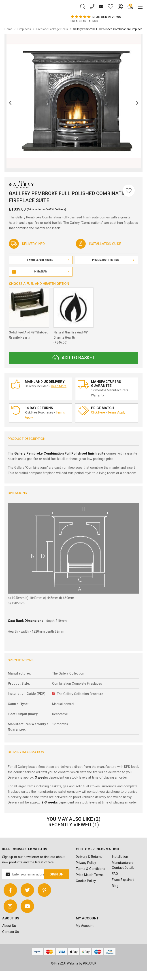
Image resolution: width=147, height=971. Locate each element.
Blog (115, 886)
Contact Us (10, 932)
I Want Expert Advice (48, 260)
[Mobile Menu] (138, 7)
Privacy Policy (86, 863)
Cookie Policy (86, 881)
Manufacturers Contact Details (123, 865)
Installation (120, 857)
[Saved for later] (108, 6)
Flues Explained (123, 880)
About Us (9, 926)
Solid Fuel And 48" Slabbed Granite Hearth (29, 313)
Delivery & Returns (89, 857)
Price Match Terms (90, 875)
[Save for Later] (129, 191)
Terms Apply (116, 412)
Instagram (40, 271)
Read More (58, 386)
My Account (85, 926)
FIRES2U (29, 7)
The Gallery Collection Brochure (80, 694)
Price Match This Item (113, 260)
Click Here (98, 412)
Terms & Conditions (90, 869)
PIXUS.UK (89, 963)
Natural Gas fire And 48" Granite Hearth (73, 316)
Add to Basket (73, 358)
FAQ (115, 874)
